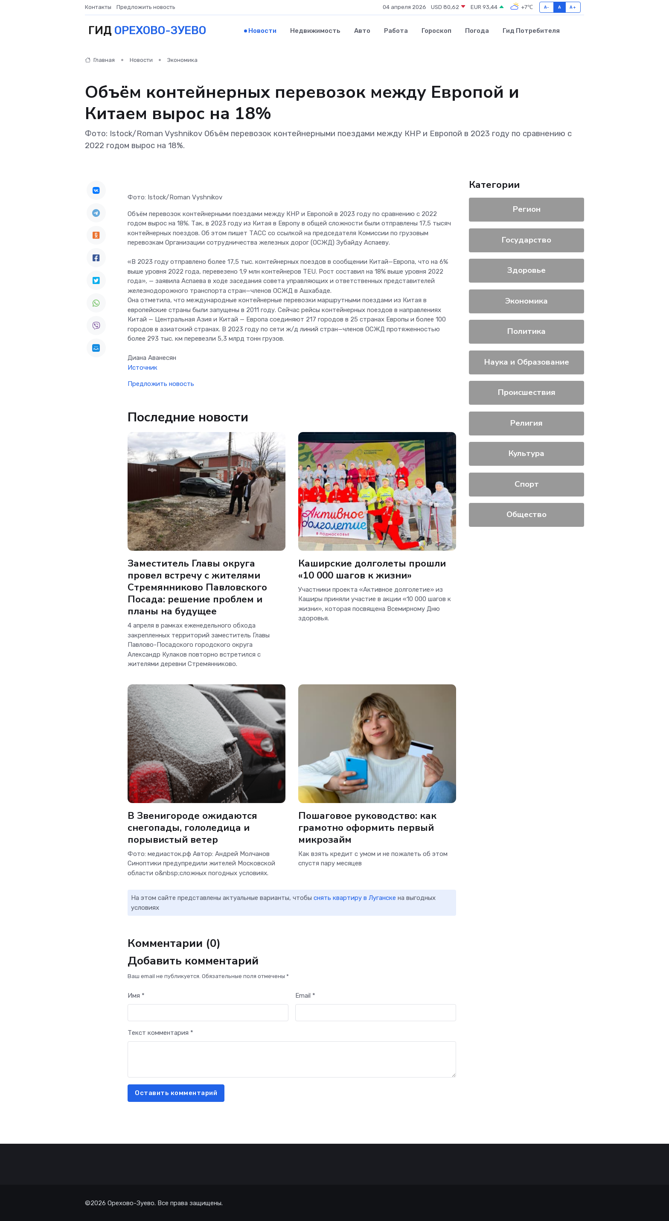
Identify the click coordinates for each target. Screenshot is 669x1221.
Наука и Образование (526, 361)
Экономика (182, 59)
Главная (100, 59)
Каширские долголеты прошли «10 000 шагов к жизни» (372, 568)
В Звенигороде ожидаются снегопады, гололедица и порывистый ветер (193, 826)
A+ (573, 7)
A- (547, 7)
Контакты (98, 7)
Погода (477, 30)
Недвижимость (315, 30)
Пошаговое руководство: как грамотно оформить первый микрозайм (368, 826)
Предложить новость (145, 7)
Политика (526, 330)
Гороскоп (436, 30)
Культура (526, 453)
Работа (396, 30)
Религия (526, 422)
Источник (142, 367)
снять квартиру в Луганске (355, 897)
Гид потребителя (531, 30)
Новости (262, 30)
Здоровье (526, 269)
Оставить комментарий (176, 1092)
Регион (527, 208)
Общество (526, 514)
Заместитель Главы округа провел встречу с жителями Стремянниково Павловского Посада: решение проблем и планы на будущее (198, 586)
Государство (526, 239)
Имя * (136, 995)
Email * (305, 995)
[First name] (208, 1012)
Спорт (527, 483)
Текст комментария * (160, 1032)
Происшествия (527, 391)
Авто (362, 30)
